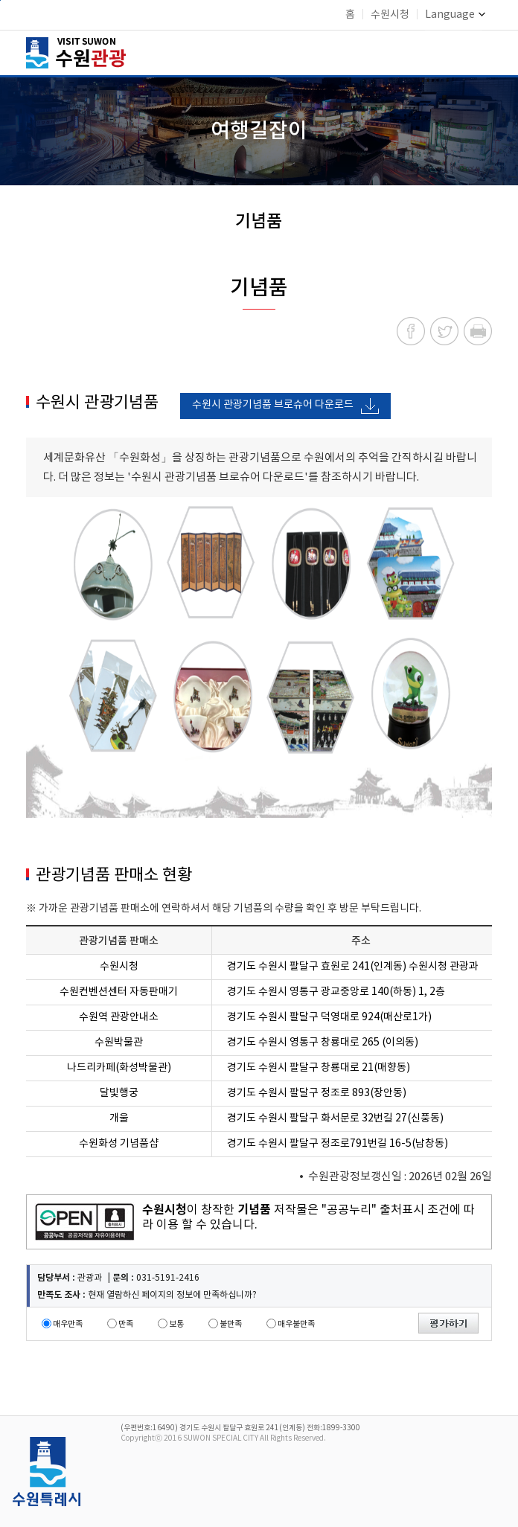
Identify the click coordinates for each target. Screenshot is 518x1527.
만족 (125, 1324)
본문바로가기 (0, 0)
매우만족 (68, 1324)
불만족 (231, 1324)
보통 (176, 1324)
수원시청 (390, 15)
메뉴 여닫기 (483, 51)
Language (455, 15)
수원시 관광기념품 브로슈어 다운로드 (273, 405)
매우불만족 (296, 1324)
